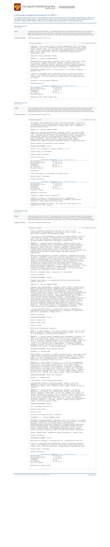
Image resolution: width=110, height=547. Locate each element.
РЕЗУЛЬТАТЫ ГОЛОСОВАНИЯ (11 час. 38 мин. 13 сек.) (59, 177)
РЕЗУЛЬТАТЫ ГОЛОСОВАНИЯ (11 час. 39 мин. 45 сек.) (59, 93)
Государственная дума (44, 7)
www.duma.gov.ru (92, 544)
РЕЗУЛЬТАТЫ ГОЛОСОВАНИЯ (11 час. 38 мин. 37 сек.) (59, 203)
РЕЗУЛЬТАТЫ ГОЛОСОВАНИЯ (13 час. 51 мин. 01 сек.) (59, 522)
